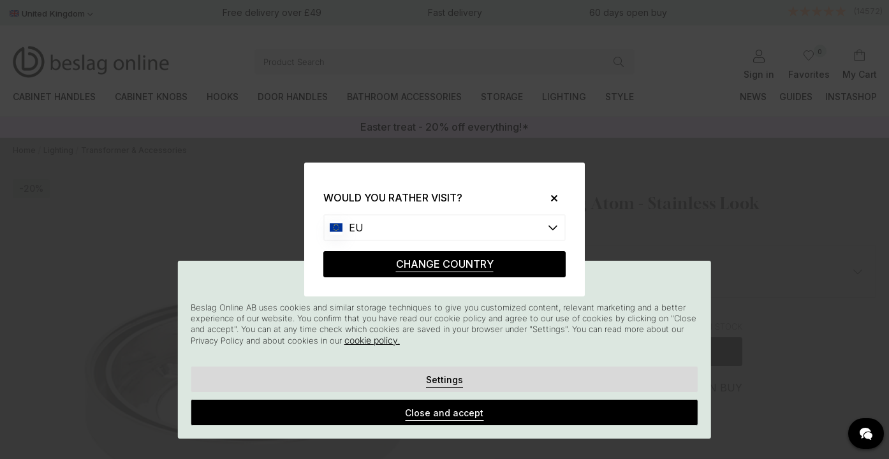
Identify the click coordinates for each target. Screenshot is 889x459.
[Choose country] (444, 227)
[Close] (549, 198)
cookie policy (371, 340)
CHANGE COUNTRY (445, 264)
